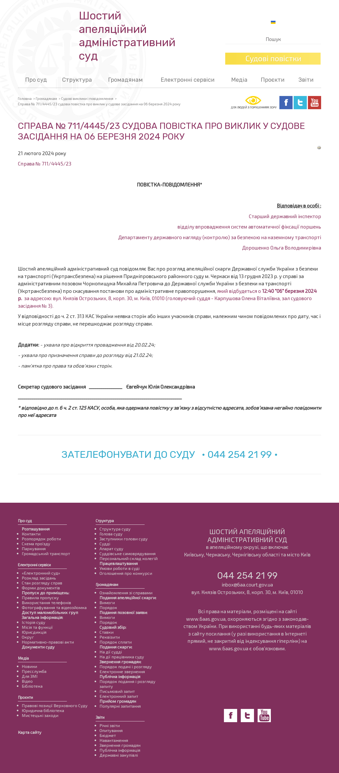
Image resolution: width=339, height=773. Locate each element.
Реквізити (110, 636)
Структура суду (115, 528)
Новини (29, 666)
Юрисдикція (34, 632)
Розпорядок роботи (41, 538)
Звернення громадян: (120, 661)
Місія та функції (37, 627)
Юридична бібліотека (43, 710)
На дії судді (111, 651)
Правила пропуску (40, 597)
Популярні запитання (120, 705)
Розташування (36, 528)
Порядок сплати (116, 641)
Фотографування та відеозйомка (54, 607)
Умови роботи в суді (119, 568)
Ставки (107, 632)
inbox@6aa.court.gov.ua (247, 585)
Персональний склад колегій (129, 558)
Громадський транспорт (46, 553)
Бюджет (108, 735)
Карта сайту (29, 732)
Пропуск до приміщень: (45, 592)
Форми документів (41, 587)
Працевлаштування (119, 563)
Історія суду (33, 622)
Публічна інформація (120, 676)
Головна (25, 98)
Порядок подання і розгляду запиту (128, 684)
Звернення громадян (120, 745)
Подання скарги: (116, 646)
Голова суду (111, 533)
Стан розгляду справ (42, 582)
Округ (28, 636)
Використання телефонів (46, 602)
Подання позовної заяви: (123, 612)
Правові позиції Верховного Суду (55, 705)
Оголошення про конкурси (126, 573)
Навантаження (114, 740)
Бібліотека (32, 686)
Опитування (111, 730)
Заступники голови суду (124, 538)
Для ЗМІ (30, 676)
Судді (105, 543)
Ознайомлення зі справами (126, 592)
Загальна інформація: (42, 617)
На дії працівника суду (122, 656)
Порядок (108, 607)
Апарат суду (111, 548)
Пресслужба (34, 671)
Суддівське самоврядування (128, 553)
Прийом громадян (118, 701)
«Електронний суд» (41, 572)
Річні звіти (110, 725)
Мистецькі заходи (40, 715)
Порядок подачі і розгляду (126, 666)
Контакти (31, 533)
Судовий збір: (113, 627)
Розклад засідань (39, 577)
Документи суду (38, 646)
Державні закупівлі (119, 755)
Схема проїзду (36, 543)
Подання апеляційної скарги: (128, 597)
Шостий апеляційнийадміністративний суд (127, 36)
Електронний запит (119, 696)
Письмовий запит (117, 691)
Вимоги (107, 602)
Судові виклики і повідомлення (87, 98)
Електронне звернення (122, 671)
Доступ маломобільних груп (50, 612)
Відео (27, 681)
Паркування (34, 548)
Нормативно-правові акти (48, 641)
